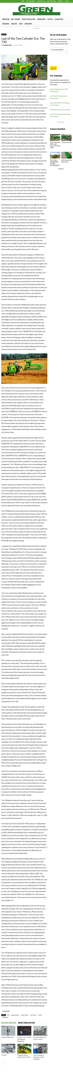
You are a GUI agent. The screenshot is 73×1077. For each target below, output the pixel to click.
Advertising (51, 1)
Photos (50, 19)
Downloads (41, 19)
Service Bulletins (28, 19)
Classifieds (59, 19)
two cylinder (5, 1017)
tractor (40, 1015)
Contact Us (41, 1)
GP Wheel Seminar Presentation (60, 109)
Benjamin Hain (7, 45)
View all (60, 169)
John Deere (33, 1015)
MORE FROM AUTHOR (26, 1023)
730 (8, 1015)
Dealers (14, 24)
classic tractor (24, 1015)
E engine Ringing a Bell (7, 1037)
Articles (4, 34)
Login (67, 1)
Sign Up (53, 68)
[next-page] (5, 1063)
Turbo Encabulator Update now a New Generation (38, 1057)
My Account (30, 1)
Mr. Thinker (15, 19)
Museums (5, 24)
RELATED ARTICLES (8, 1023)
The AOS (3, 1055)
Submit (60, 1)
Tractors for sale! (66, 142)
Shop (21, 24)
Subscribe (28, 24)
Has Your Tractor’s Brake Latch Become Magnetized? (24, 1039)
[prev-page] (2, 1063)
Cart (23, 1)
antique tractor (15, 1015)
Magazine (5, 19)
